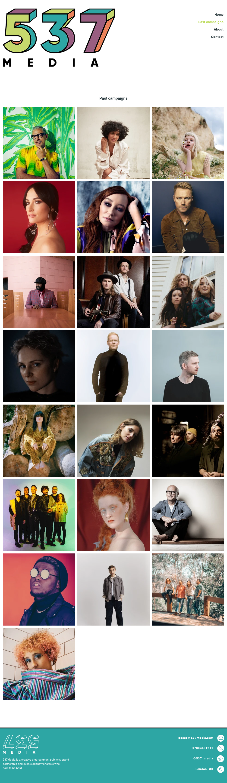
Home (219, 14)
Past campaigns (211, 22)
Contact (217, 37)
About (219, 29)
